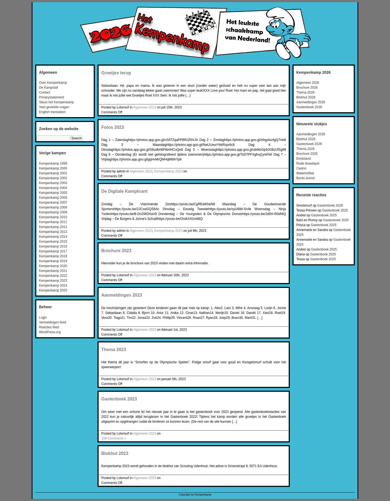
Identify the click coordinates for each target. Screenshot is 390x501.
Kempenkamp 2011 (53, 222)
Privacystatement (51, 97)
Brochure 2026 (307, 87)
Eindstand (303, 158)
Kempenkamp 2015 (53, 241)
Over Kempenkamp (53, 83)
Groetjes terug (116, 72)
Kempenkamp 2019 (53, 261)
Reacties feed (49, 327)
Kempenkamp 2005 (53, 193)
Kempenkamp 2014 (53, 237)
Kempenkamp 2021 (53, 271)
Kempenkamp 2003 (53, 183)
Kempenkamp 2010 (53, 217)
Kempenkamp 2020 (53, 266)
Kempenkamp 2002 (53, 178)
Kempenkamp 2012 (53, 227)
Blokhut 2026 (305, 97)
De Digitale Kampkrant (124, 191)
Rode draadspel (307, 163)
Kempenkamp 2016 (53, 246)
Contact (44, 92)
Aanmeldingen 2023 (121, 295)
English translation (52, 112)
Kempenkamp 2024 (53, 285)
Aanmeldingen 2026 (310, 102)
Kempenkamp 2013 (53, 232)
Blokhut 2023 (114, 453)
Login (43, 317)
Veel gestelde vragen (54, 107)
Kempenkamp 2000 (53, 168)
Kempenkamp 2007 (53, 202)
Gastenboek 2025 (335, 210)
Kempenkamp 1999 (53, 163)
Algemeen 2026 (307, 83)
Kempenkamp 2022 (53, 276)
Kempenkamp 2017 (53, 251)
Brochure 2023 (116, 250)
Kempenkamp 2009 (53, 212)
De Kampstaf (48, 87)
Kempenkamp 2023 (53, 280)
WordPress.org (50, 332)
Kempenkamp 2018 (53, 256)
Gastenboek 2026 (309, 107)
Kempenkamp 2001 (53, 173)
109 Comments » (113, 438)
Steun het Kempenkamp (56, 102)
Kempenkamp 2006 (53, 198)
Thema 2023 (113, 349)
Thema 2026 (305, 92)
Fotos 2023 (112, 127)
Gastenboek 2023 (119, 399)
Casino (301, 168)
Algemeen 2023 (144, 107)
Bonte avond (305, 178)
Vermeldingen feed (52, 322)
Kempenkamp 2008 (53, 207)
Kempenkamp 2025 (53, 290)
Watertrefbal (305, 173)
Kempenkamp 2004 (53, 188)
